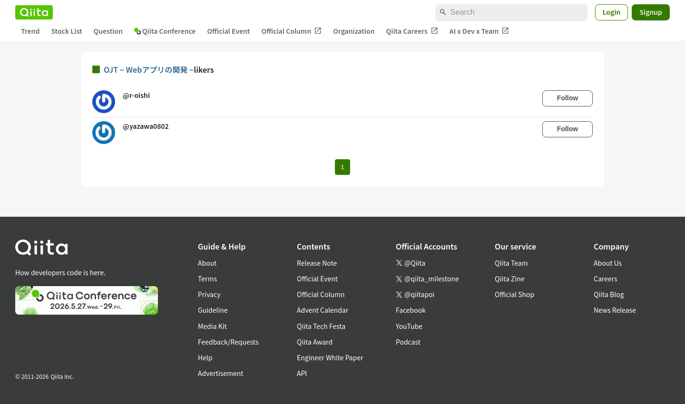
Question (108, 31)
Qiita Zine (510, 278)
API (302, 373)
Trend (30, 31)
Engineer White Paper (330, 357)
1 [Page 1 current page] (342, 167)
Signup (650, 12)
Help (205, 357)
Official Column (292, 31)
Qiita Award (315, 341)
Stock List (66, 31)
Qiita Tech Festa (321, 326)
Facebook (411, 310)
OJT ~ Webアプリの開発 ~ (149, 69)
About (207, 263)
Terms (207, 278)
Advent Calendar (322, 310)
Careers (605, 278)
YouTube (409, 326)
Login (612, 12)
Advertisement (221, 373)
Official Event (228, 31)
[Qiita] (34, 12)
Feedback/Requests (228, 341)
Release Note (317, 263)
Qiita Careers (412, 31)
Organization (353, 31)
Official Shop (514, 294)
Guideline (213, 310)
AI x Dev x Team (479, 31)
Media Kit (212, 326)
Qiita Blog (609, 294)
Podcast (408, 341)
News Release (615, 310)
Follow (567, 98)
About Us (608, 263)
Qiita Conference (165, 31)
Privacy (209, 294)
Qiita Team (511, 263)
